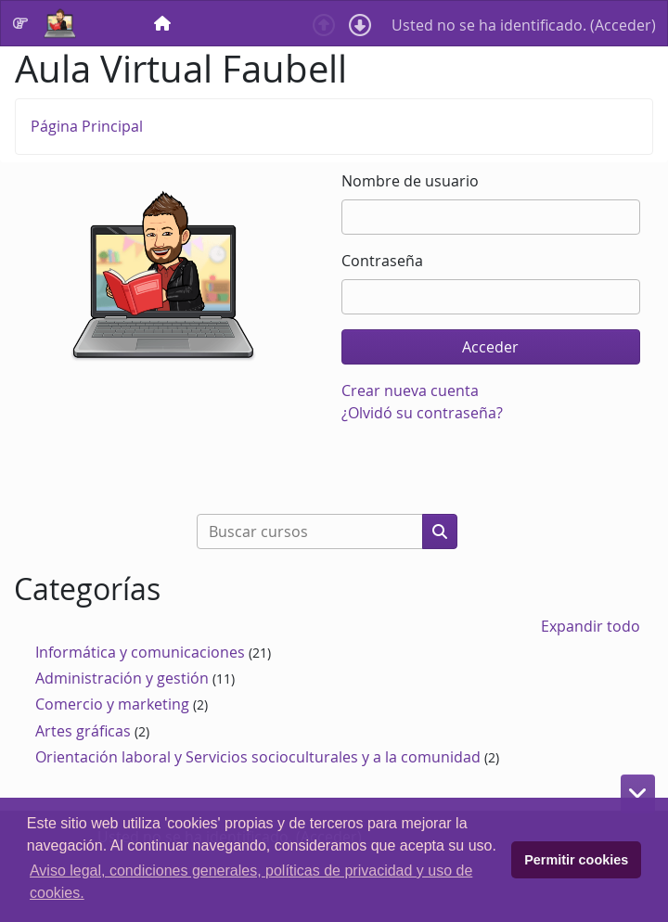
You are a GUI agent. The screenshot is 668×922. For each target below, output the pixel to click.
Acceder (623, 25)
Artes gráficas (83, 731)
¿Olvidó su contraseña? (422, 413)
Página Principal (87, 126)
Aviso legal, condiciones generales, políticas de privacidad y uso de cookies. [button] (251, 882)
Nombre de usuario (410, 181)
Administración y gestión (122, 678)
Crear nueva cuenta (410, 390)
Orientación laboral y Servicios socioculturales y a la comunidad (258, 757)
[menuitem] (164, 23)
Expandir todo (590, 626)
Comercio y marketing (112, 704)
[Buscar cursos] (310, 531)
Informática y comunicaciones (140, 652)
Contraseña (382, 260)
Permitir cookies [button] (576, 859)
